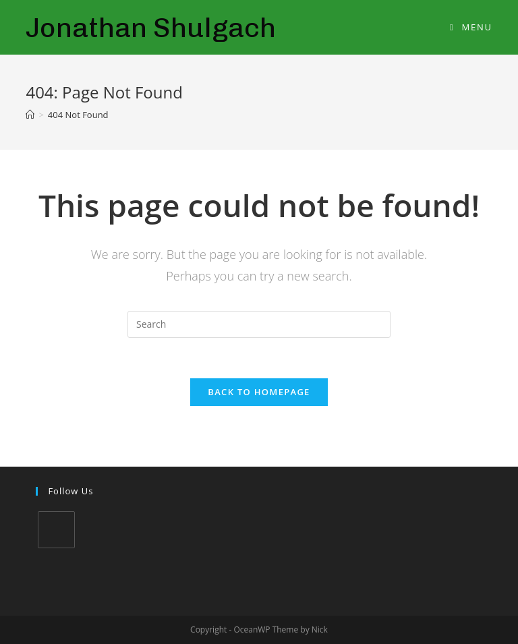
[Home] (30, 115)
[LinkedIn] (56, 529)
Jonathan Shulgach (151, 27)
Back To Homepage (259, 392)
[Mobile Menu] (471, 27)
